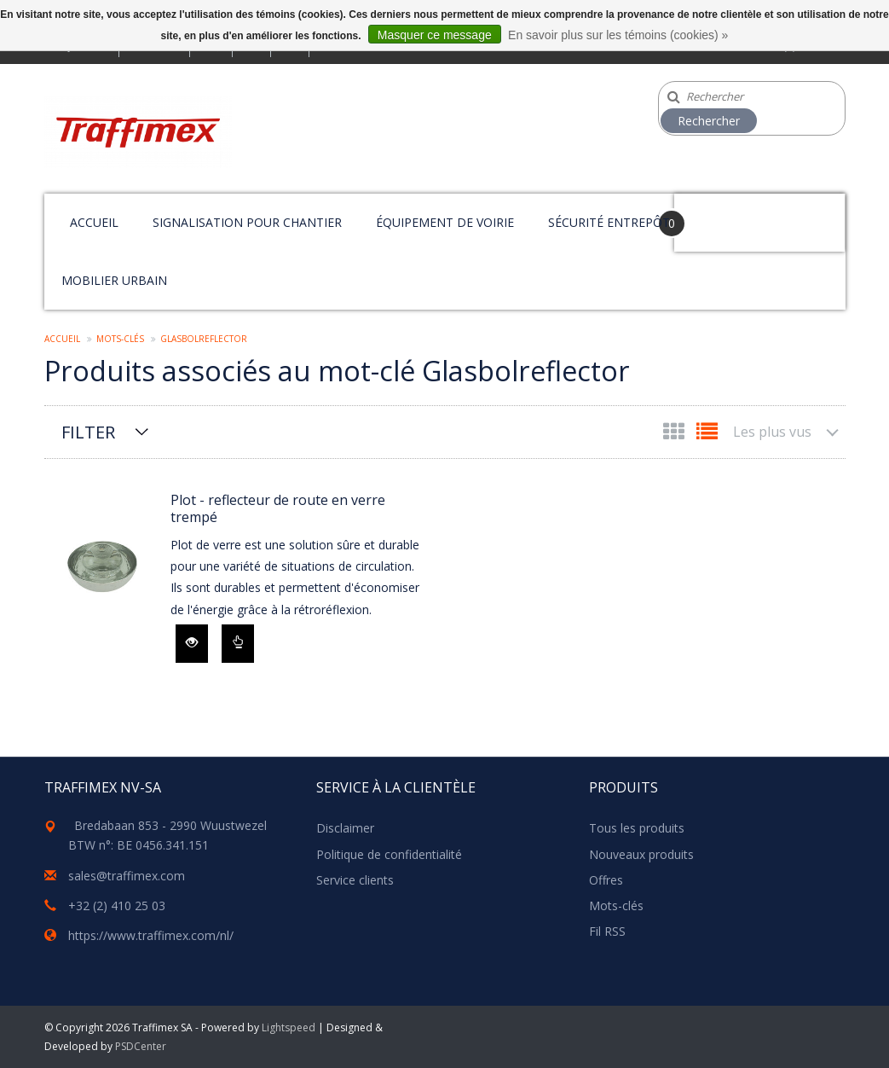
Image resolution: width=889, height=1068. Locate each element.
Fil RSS (607, 931)
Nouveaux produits (641, 854)
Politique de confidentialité (389, 854)
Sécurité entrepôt (609, 222)
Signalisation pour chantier (247, 222)
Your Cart (722, 214)
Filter (88, 432)
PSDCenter (140, 1046)
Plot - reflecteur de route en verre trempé (277, 508)
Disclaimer (345, 828)
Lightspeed (288, 1027)
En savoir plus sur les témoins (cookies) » (618, 35)
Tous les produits (636, 828)
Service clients (355, 880)
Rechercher (709, 121)
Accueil (94, 222)
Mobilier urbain (114, 280)
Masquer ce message (435, 35)
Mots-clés (120, 339)
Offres (606, 880)
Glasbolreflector (203, 339)
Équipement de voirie (445, 222)
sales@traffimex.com (126, 876)
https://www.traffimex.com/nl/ (151, 935)
